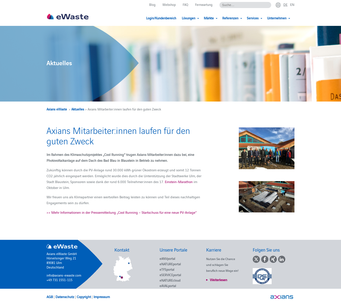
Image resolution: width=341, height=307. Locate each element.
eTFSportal (167, 269)
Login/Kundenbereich (161, 18)
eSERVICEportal (170, 274)
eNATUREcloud (170, 280)
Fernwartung (203, 4)
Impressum (102, 296)
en (292, 4)
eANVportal (167, 258)
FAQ (185, 4)
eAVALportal (168, 285)
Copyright (84, 296)
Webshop (169, 4)
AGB (50, 296)
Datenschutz (64, 296)
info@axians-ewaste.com (64, 275)
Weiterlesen (218, 279)
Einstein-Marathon (179, 181)
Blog (152, 4)
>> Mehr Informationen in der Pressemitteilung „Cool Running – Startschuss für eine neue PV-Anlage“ (122, 212)
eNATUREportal (170, 264)
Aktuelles (77, 109)
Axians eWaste (57, 109)
